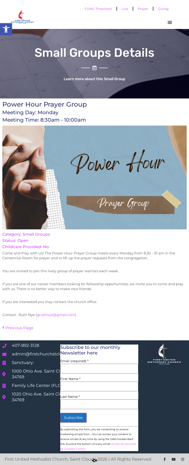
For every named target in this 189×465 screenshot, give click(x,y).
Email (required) (74, 361)
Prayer (143, 9)
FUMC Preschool (98, 9)
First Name (70, 378)
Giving (163, 9)
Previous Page (17, 328)
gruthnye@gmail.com (56, 315)
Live (125, 9)
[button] (6, 29)
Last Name (70, 396)
